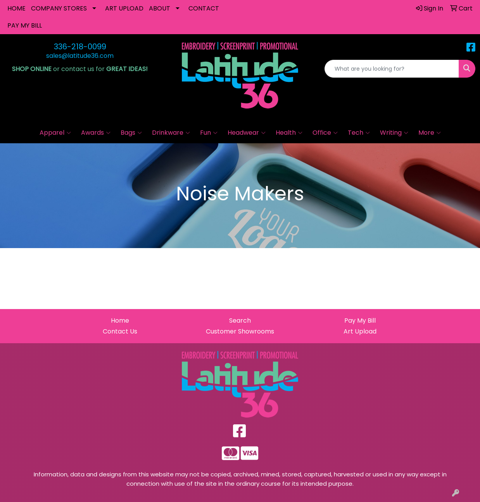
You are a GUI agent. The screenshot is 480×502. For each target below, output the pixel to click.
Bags (131, 132)
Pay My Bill (360, 320)
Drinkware (171, 132)
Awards (96, 132)
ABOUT (159, 8)
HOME (16, 8)
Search (240, 320)
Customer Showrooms (240, 331)
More (429, 132)
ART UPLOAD (124, 8)
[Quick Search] (392, 69)
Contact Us (120, 331)
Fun (209, 132)
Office (325, 132)
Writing (394, 132)
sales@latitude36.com (80, 55)
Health (289, 132)
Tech (359, 132)
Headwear (247, 132)
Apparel (55, 132)
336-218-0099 (80, 46)
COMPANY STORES (59, 8)
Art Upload (360, 331)
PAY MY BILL (24, 25)
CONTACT (203, 8)
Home (120, 320)
